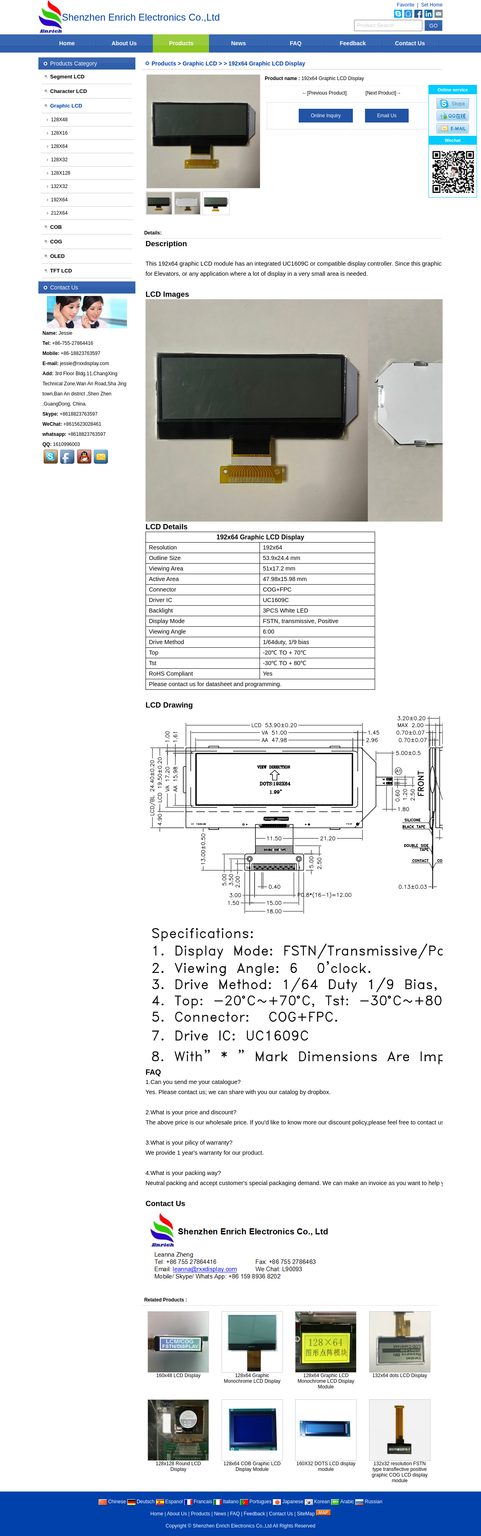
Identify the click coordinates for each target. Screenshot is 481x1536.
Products (181, 43)
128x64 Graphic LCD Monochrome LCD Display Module (325, 1381)
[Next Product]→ (383, 93)
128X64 (57, 146)
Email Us (387, 115)
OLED (54, 256)
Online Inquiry (326, 115)
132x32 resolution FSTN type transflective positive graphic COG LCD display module (400, 1472)
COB (53, 227)
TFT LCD (58, 271)
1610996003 (66, 444)
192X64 (57, 200)
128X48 (57, 120)
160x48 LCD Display (178, 1375)
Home (67, 43)
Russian (368, 1501)
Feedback (353, 43)
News (238, 43)
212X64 (57, 213)
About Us (124, 43)
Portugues (256, 1501)
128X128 (58, 173)
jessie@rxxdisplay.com (84, 363)
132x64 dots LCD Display (399, 1375)
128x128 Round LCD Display (178, 1466)
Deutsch (140, 1501)
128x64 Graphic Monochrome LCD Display (252, 1378)
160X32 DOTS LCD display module (325, 1466)
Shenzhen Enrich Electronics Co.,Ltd (232, 1526)
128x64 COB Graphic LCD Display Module (252, 1466)
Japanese (288, 1501)
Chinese (112, 1501)
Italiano (225, 1501)
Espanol (169, 1501)
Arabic (342, 1501)
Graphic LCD (200, 63)
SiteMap (306, 1514)
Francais (198, 1501)
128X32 (57, 160)
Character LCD (65, 91)
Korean (317, 1501)
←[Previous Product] (324, 93)
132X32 (57, 186)
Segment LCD (64, 77)
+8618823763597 (79, 414)
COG (53, 242)
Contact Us (410, 43)
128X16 (57, 133)
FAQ (296, 43)
